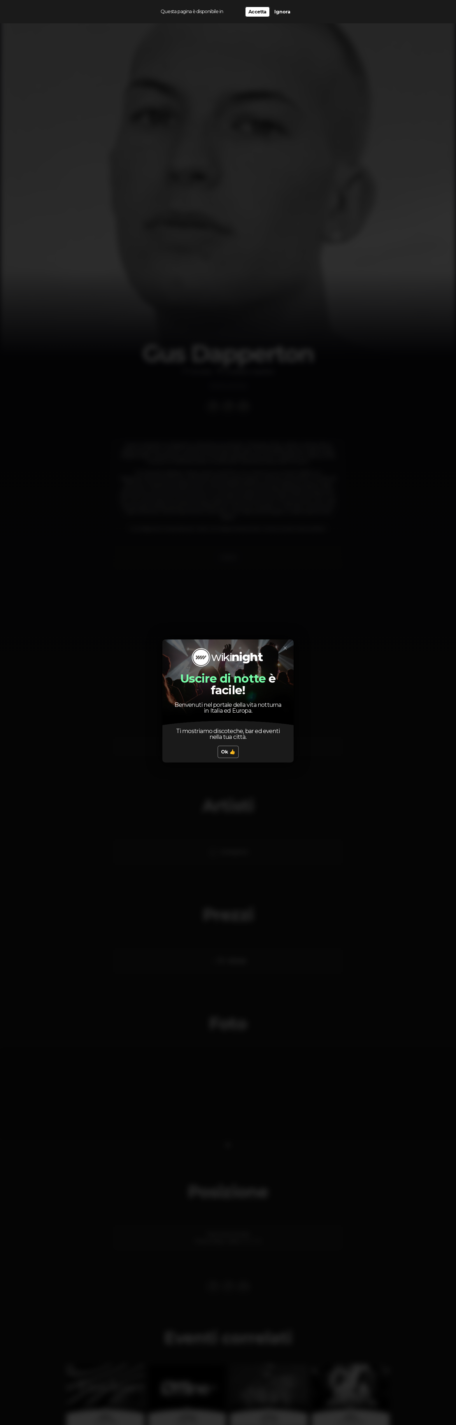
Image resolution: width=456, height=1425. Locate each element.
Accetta (257, 12)
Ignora (282, 12)
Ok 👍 (228, 752)
